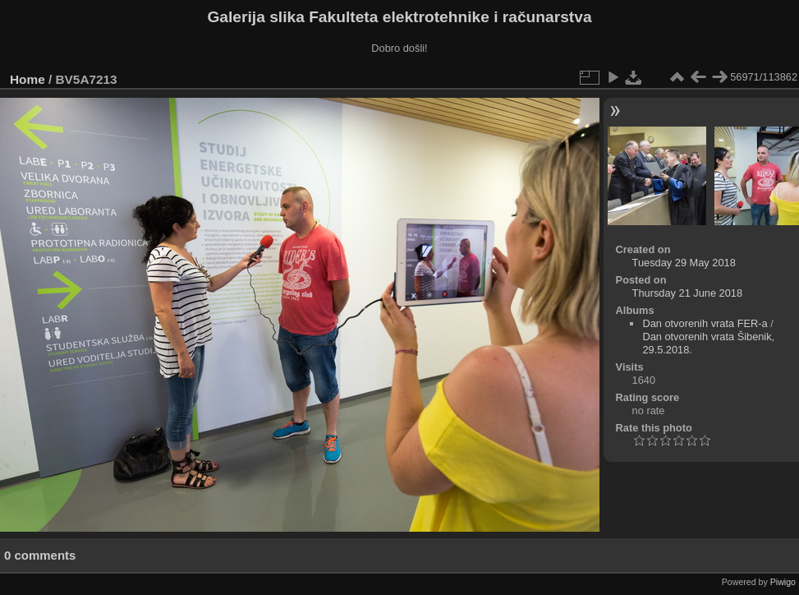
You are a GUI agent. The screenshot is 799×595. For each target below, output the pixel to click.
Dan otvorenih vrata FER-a (704, 323)
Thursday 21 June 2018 (687, 293)
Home (27, 79)
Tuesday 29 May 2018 (684, 262)
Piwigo (783, 582)
